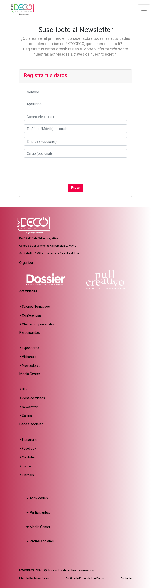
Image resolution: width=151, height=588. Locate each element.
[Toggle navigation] (144, 8)
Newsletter (28, 407)
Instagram (28, 440)
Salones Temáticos (34, 307)
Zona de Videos (32, 398)
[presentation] (57, 170)
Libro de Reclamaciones (34, 578)
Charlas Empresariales (36, 324)
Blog (23, 389)
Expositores (29, 348)
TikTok (25, 466)
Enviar (75, 188)
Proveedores (29, 366)
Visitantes (27, 357)
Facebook (27, 449)
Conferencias (30, 315)
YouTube (27, 457)
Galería (25, 416)
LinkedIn (26, 475)
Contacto (126, 578)
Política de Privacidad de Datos (85, 578)
